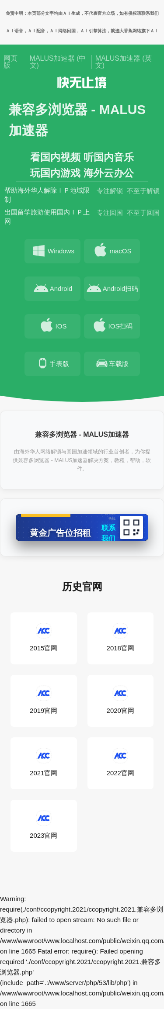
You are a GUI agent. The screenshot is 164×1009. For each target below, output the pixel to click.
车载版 (112, 365)
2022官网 (120, 762)
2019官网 (43, 700)
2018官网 (120, 637)
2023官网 (43, 825)
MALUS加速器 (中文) (58, 62)
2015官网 (43, 637)
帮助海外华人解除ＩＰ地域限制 (47, 196)
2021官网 (43, 762)
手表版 (52, 365)
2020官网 (120, 700)
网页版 (10, 62)
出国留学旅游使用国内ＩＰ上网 (47, 218)
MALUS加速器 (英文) (123, 62)
